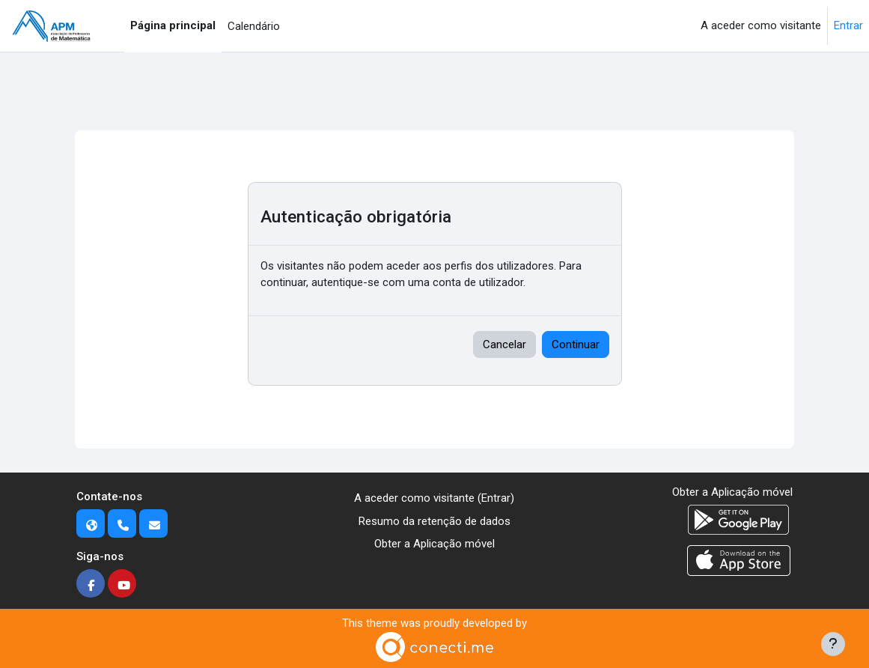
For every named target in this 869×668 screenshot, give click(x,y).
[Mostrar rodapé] (833, 644)
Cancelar (504, 344)
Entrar (848, 25)
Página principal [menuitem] (173, 25)
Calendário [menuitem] (254, 26)
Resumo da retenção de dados (434, 521)
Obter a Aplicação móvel (434, 543)
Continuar (576, 344)
